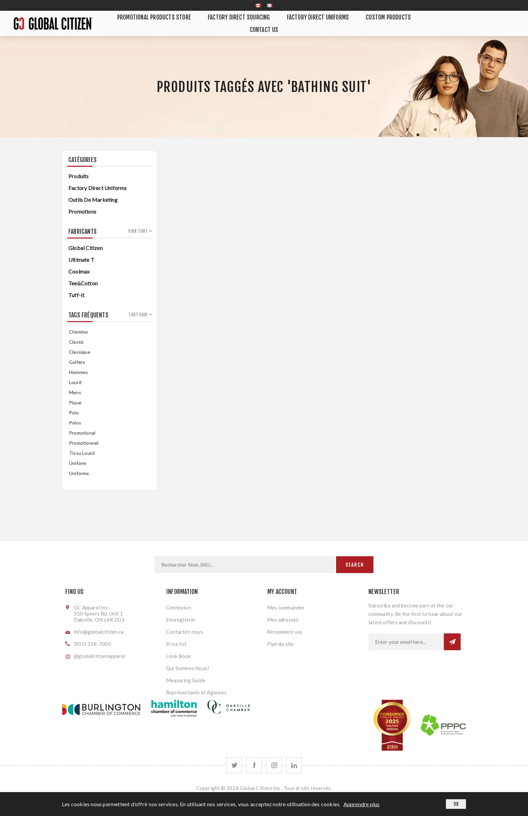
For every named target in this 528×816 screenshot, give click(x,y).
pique (75, 402)
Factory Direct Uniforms (97, 188)
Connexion (178, 607)
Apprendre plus (361, 804)
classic (76, 342)
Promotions (82, 211)
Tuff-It (76, 295)
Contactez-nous (184, 632)
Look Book (178, 656)
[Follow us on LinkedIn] (294, 765)
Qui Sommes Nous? (187, 668)
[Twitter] (234, 765)
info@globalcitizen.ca (99, 632)
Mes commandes (286, 607)
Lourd (75, 382)
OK (456, 804)
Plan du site (280, 644)
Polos (75, 423)
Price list (176, 644)
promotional (82, 433)
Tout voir (137, 314)
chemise (78, 332)
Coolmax (79, 271)
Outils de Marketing (93, 199)
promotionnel (83, 443)
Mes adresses (282, 620)
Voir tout (137, 231)
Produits (78, 176)
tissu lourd (82, 453)
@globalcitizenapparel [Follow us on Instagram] (99, 656)
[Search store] (245, 564)
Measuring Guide (185, 680)
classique (79, 352)
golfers (77, 362)
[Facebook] (254, 765)
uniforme (79, 473)
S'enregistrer (181, 620)
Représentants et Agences (196, 692)
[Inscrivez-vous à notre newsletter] (406, 641)
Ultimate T (81, 259)
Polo (74, 412)
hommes (78, 372)
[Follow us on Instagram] (274, 765)
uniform (77, 463)
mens (75, 392)
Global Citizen (85, 248)
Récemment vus (285, 632)
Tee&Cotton (83, 283)
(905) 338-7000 (92, 644)
